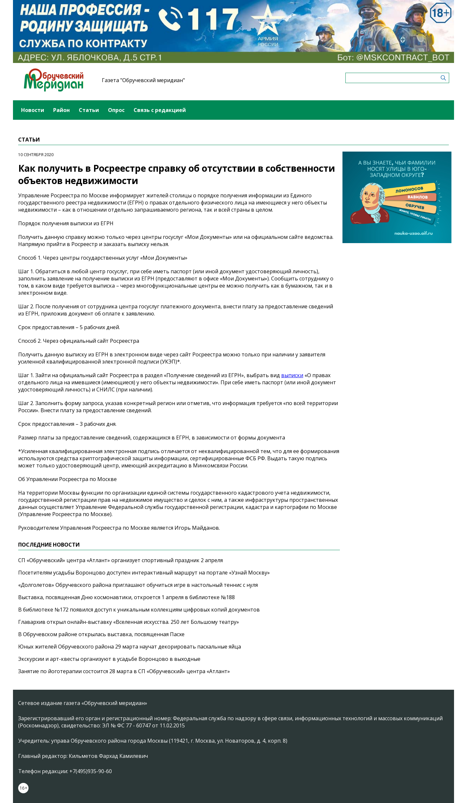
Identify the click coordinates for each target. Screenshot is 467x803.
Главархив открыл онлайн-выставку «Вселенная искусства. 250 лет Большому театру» (128, 621)
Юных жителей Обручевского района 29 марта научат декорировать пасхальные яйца (129, 646)
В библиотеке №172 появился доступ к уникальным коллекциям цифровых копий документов (139, 609)
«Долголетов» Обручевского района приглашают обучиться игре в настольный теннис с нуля (138, 584)
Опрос (116, 110)
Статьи (89, 110)
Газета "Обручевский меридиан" (143, 80)
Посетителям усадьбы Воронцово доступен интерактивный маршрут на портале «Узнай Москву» (144, 572)
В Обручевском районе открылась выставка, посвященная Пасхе (101, 634)
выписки (292, 375)
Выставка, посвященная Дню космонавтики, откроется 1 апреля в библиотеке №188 (126, 597)
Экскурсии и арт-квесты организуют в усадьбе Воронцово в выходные (109, 658)
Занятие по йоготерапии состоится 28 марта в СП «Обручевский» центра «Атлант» (124, 671)
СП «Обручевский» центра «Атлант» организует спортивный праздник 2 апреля (120, 560)
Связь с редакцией (160, 110)
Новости (32, 110)
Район (61, 110)
